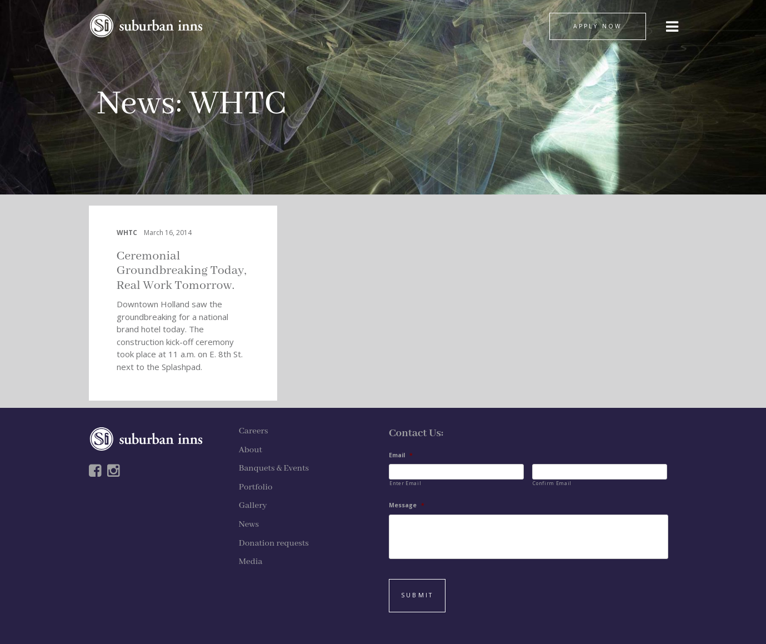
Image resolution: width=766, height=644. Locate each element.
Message (406, 505)
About (250, 450)
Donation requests (274, 543)
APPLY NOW (597, 26)
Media (251, 561)
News (136, 104)
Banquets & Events (274, 468)
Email (401, 455)
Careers (253, 431)
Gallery (253, 505)
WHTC (127, 232)
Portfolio (256, 487)
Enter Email (405, 483)
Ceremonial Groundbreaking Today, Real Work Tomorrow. (182, 270)
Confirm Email (552, 483)
